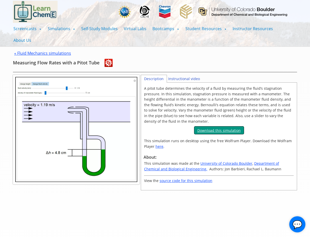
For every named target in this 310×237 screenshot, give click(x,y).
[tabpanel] (219, 136)
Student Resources (206, 28)
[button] (27, 28)
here (159, 146)
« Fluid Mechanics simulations (42, 53)
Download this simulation (219, 130)
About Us (22, 40)
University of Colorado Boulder (226, 163)
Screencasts (27, 28)
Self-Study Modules (99, 28)
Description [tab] (154, 78)
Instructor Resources (253, 28)
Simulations (61, 28)
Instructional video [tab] (184, 78)
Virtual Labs (135, 28)
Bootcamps (165, 28)
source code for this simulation (186, 180)
